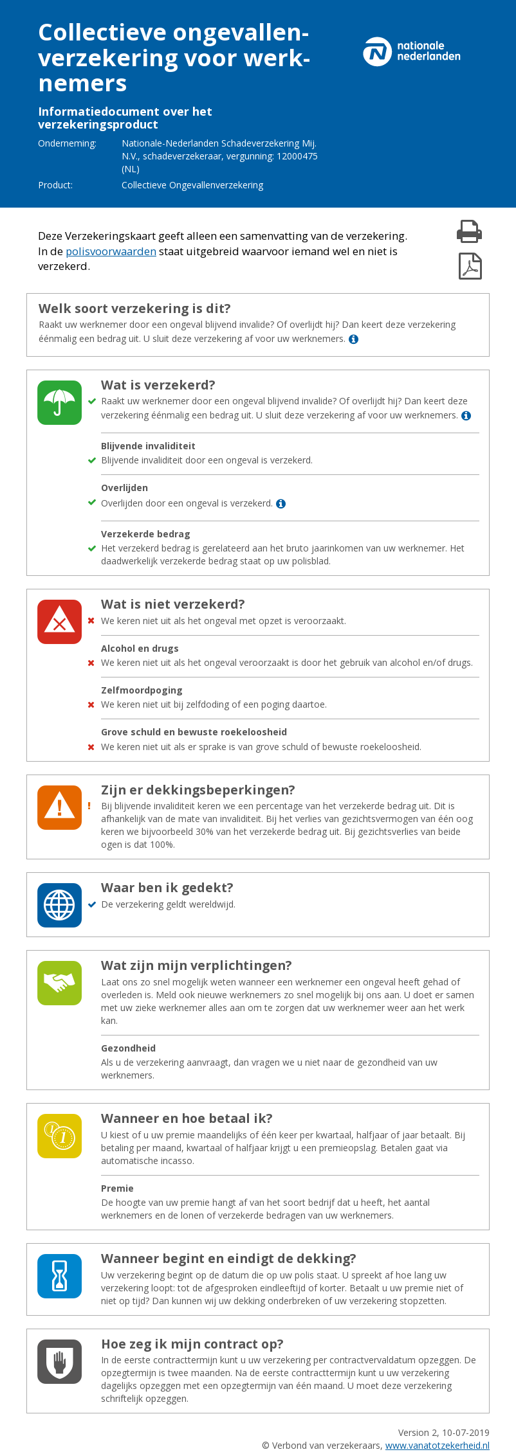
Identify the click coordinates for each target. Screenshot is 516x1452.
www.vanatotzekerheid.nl (437, 1445)
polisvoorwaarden (111, 251)
